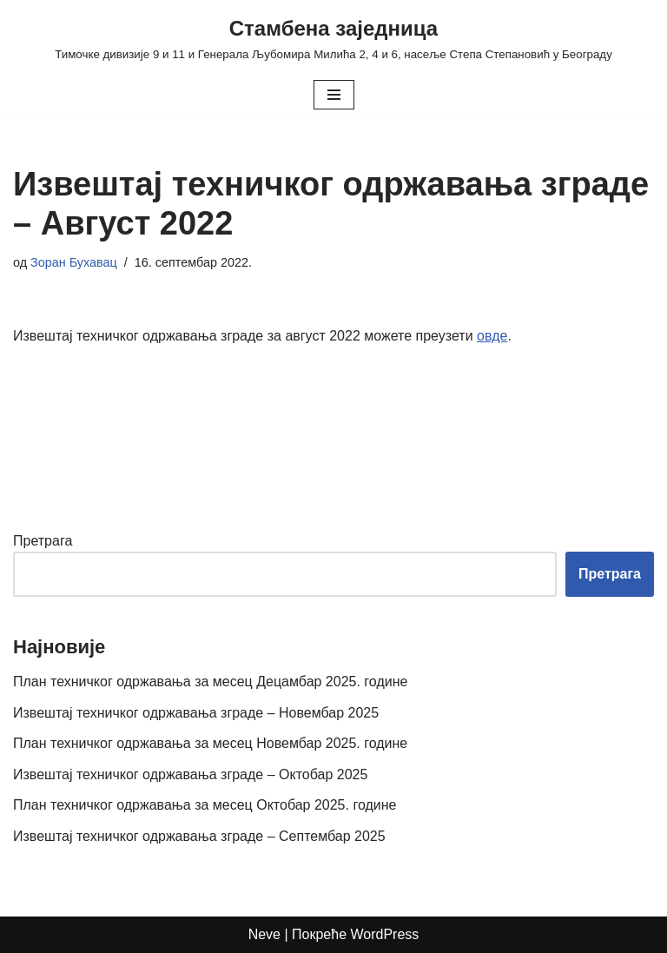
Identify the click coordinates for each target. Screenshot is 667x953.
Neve (264, 934)
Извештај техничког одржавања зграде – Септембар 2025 (199, 836)
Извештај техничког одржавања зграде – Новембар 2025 (196, 712)
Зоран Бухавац (73, 262)
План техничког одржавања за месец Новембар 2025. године (210, 743)
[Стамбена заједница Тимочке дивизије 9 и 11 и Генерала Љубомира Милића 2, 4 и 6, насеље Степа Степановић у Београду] (333, 38)
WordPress (385, 934)
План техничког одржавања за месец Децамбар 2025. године (210, 681)
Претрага (42, 540)
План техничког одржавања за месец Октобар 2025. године (204, 804)
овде (492, 335)
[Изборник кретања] (334, 94)
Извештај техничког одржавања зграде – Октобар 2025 (190, 774)
